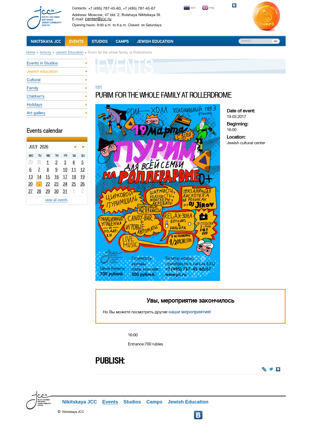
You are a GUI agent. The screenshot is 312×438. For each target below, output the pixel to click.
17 (65, 176)
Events (76, 41)
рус (193, 7)
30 (56, 191)
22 (48, 184)
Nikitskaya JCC (46, 41)
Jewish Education (155, 41)
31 (65, 191)
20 (30, 184)
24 (65, 184)
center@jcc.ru (98, 19)
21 (39, 184)
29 (48, 191)
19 (82, 176)
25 (74, 184)
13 (30, 176)
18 (74, 176)
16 (56, 176)
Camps (122, 41)
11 (73, 169)
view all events (56, 200)
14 (39, 176)
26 (82, 184)
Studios (100, 41)
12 (82, 169)
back (98, 86)
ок (275, 41)
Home (30, 52)
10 (65, 169)
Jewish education (69, 52)
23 (56, 184)
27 (30, 191)
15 (47, 176)
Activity (45, 52)
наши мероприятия (189, 311)
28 (39, 191)
